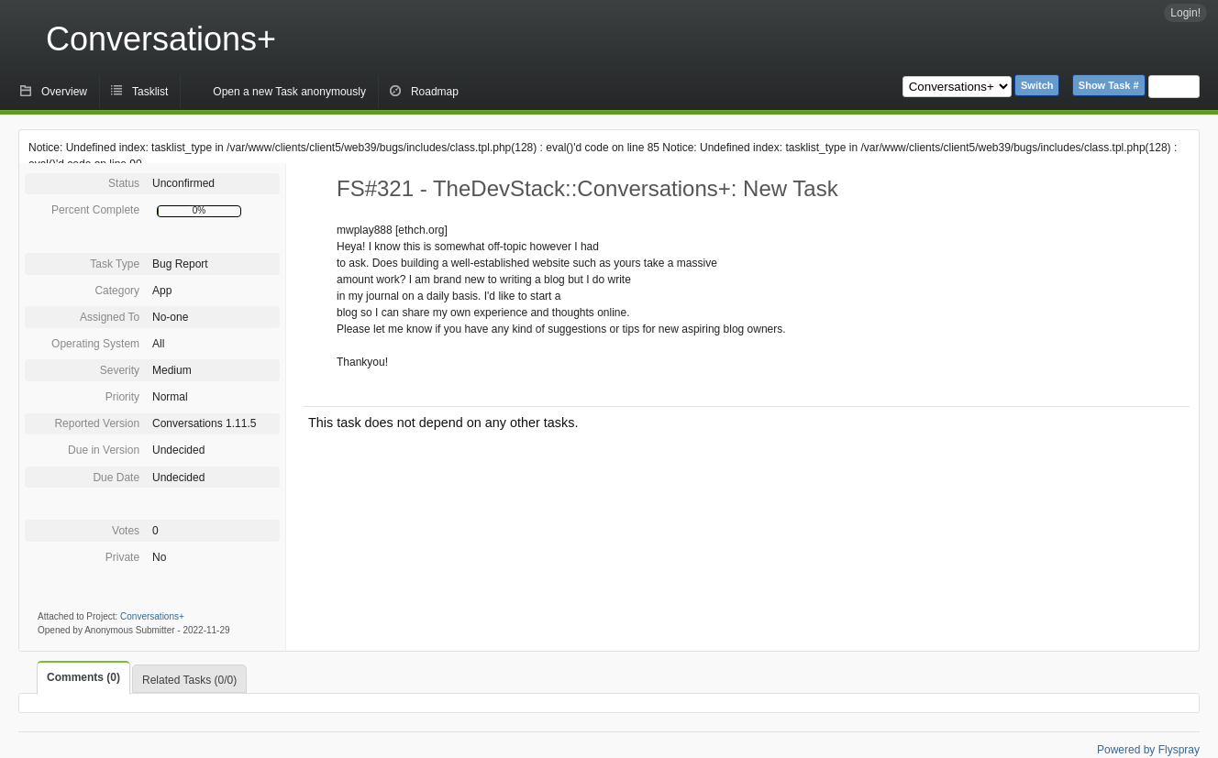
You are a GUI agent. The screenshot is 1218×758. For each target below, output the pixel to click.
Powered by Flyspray (1148, 749)
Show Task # (1109, 85)
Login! (1185, 12)
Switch (1037, 85)
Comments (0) (83, 677)
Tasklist (150, 91)
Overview (64, 91)
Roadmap (435, 91)
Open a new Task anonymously (289, 91)
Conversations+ (161, 39)
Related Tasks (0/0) (189, 680)
